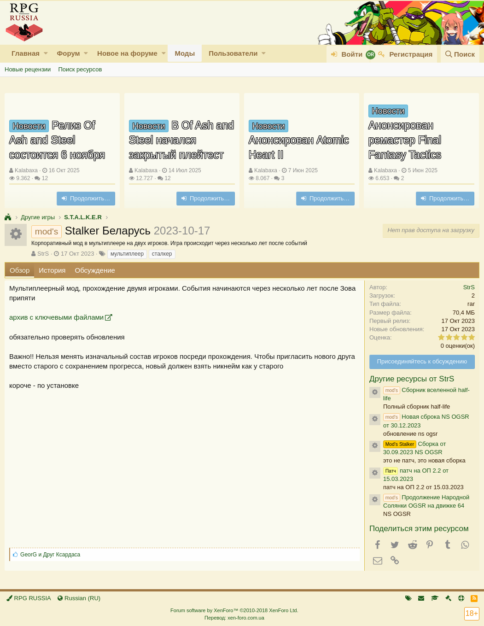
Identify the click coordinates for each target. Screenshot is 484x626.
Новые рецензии (28, 69)
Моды (185, 53)
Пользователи (233, 53)
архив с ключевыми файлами (56, 317)
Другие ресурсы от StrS (411, 378)
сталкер (162, 254)
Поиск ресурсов (80, 69)
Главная (26, 53)
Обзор (19, 270)
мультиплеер (127, 254)
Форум (68, 53)
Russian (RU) (79, 598)
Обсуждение (95, 270)
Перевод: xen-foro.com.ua (234, 617)
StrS (43, 253)
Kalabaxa (26, 170)
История (52, 270)
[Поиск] (460, 54)
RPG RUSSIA (28, 598)
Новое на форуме (127, 53)
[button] (45, 53)
